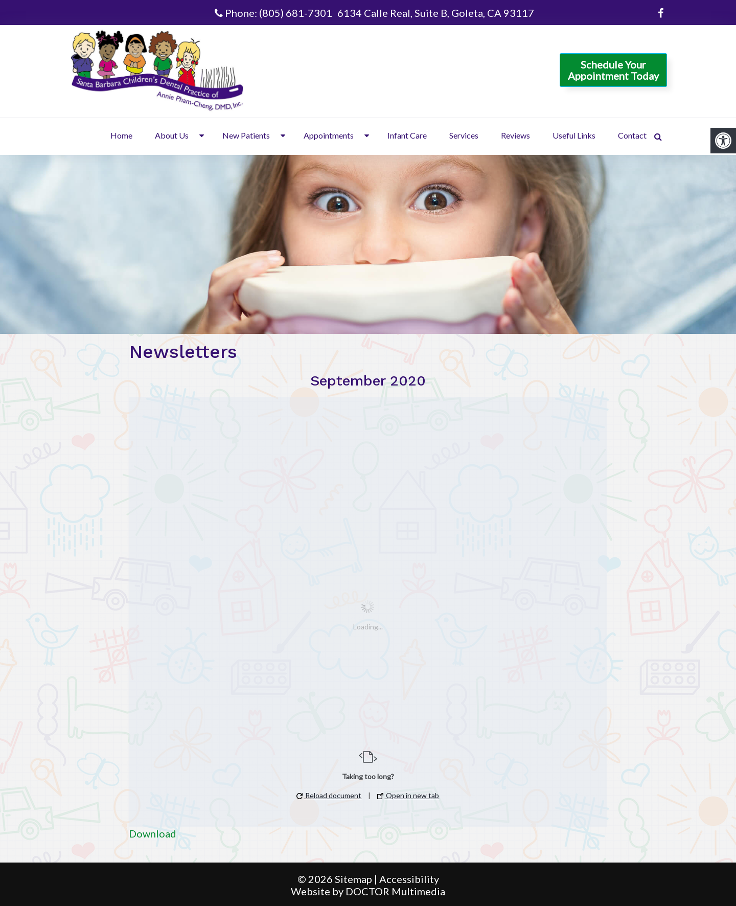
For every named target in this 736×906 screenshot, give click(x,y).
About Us (172, 135)
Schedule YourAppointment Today (613, 70)
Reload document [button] (328, 795)
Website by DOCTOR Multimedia (368, 891)
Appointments (329, 135)
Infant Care (407, 135)
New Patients (246, 135)
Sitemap (353, 879)
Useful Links (574, 135)
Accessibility (409, 879)
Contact (632, 135)
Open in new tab (408, 795)
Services (463, 135)
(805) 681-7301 (295, 13)
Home (121, 135)
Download (152, 833)
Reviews (515, 135)
